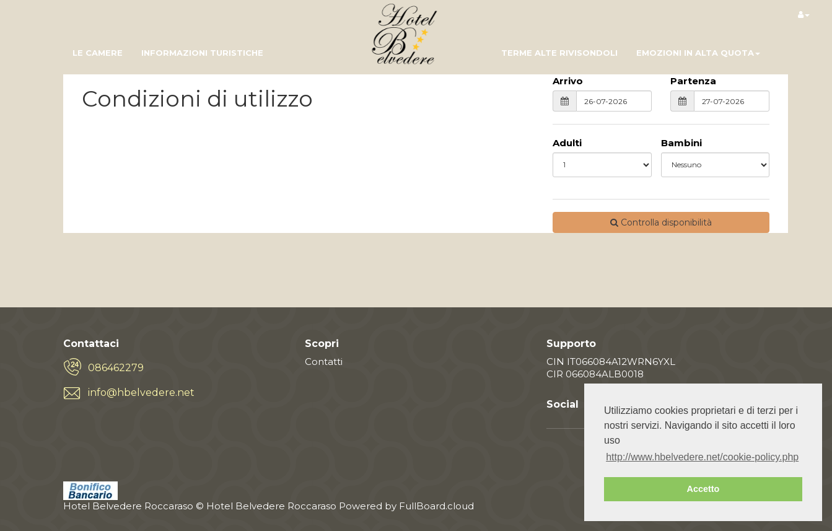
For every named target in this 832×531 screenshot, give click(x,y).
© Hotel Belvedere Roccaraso (266, 506)
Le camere (97, 53)
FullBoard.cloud (436, 506)
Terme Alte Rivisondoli (559, 53)
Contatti (324, 361)
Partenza (693, 81)
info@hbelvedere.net (141, 392)
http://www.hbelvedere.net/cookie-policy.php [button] (702, 457)
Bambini (681, 143)
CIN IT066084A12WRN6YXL (610, 361)
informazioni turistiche (202, 53)
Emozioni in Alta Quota (698, 53)
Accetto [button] (703, 489)
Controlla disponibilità (661, 222)
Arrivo (568, 81)
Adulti (567, 143)
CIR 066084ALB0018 (595, 374)
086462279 (116, 368)
